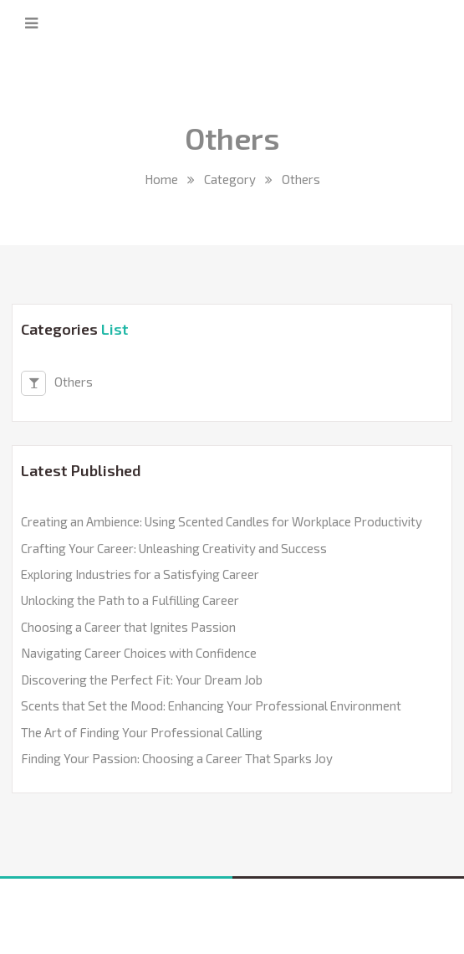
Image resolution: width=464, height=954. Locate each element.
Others (57, 383)
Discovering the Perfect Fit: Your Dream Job (142, 679)
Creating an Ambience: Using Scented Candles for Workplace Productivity (221, 521)
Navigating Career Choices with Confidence (139, 652)
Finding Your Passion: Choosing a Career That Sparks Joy (177, 758)
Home (161, 179)
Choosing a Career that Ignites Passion (128, 626)
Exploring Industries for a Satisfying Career (140, 574)
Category (230, 179)
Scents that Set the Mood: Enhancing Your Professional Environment (211, 705)
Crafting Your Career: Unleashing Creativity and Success (174, 548)
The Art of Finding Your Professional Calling (142, 732)
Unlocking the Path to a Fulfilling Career (130, 600)
